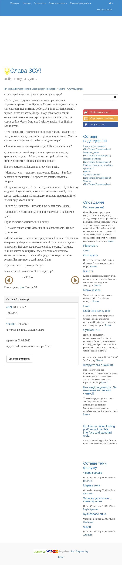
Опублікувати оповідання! (99, 118)
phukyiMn (87, 481)
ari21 (9, 307)
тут (22, 287)
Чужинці (87, 181)
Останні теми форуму (95, 465)
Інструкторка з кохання (94, 146)
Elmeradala (88, 493)
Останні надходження (95, 138)
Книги (62, 89)
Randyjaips (88, 522)
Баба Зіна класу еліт (96, 310)
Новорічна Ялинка (92, 159)
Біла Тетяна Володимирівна (97, 149)
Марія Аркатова (90, 509)
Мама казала (92, 290)
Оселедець (90, 255)
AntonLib (87, 535)
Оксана (10, 323)
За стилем (40, 3)
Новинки (27, 3)
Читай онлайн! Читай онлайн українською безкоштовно (30, 89)
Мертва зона (91, 485)
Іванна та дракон (91, 152)
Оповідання (93, 202)
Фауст (87, 526)
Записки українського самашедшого (97, 500)
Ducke (87, 171)
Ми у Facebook (93, 124)
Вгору (61, 557)
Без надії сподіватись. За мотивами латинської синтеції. (99, 390)
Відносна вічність (91, 175)
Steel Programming (79, 551)
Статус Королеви (75, 89)
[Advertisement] (61, 43)
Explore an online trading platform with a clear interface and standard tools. (99, 431)
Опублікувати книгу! (96, 112)
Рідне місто (90, 245)
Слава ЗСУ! (22, 70)
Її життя (88, 271)
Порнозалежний (93, 207)
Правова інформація (80, 3)
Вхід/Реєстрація (104, 9)
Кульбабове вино (94, 514)
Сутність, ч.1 (91, 330)
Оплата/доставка (58, 3)
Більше (111, 241)
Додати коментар (19, 358)
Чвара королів (92, 472)
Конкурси (14, 3)
